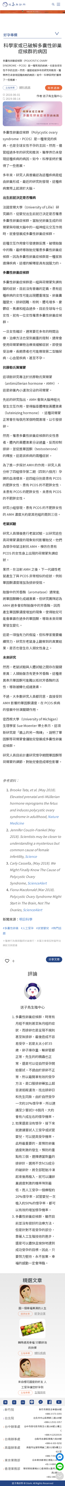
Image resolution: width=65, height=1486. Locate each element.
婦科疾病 (24, 87)
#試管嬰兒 (42, 928)
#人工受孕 (27, 928)
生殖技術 (40, 1392)
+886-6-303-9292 (53, 1443)
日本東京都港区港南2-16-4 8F (47, 1460)
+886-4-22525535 (53, 1434)
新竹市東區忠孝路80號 (50, 1409)
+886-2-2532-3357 (53, 1422)
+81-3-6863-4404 (53, 1464)
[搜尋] (53, 4)
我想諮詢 (54, 88)
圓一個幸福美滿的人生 (32, 1308)
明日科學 (25, 919)
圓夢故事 (25, 1313)
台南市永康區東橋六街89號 (48, 1438)
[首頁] (17, 4)
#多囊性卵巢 (10, 928)
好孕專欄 (10, 34)
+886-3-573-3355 (53, 1413)
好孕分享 (40, 1313)
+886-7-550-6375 (53, 1455)
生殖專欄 (10, 87)
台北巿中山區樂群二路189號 (47, 1417)
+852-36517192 (54, 1476)
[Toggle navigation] (58, 4)
